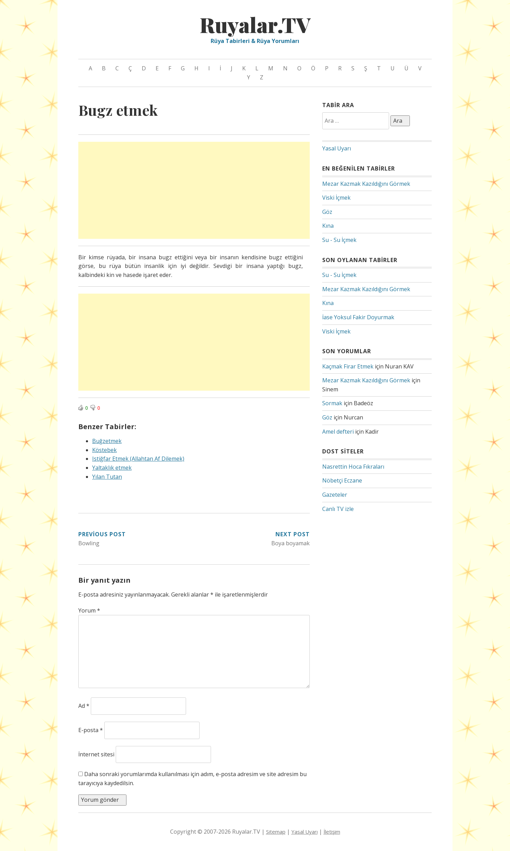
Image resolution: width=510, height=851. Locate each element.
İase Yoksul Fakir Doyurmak (358, 317)
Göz (327, 212)
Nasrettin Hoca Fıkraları (353, 466)
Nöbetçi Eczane (342, 480)
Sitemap (275, 831)
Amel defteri (338, 431)
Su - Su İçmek (339, 240)
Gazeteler (334, 494)
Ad (83, 706)
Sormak (332, 403)
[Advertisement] (194, 190)
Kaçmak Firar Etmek (347, 366)
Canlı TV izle (338, 509)
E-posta (90, 730)
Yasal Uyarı (336, 148)
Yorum (89, 610)
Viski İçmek (336, 197)
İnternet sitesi (96, 754)
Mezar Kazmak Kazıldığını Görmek (366, 184)
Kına (328, 225)
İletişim (332, 831)
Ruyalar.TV (255, 24)
